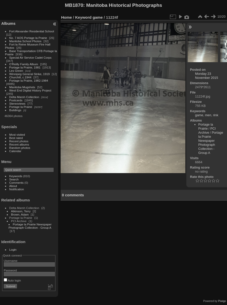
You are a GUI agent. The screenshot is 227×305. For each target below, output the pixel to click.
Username (10, 260)
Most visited (17, 134)
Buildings (15, 110)
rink (215, 115)
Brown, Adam (20, 214)
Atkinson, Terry (21, 211)
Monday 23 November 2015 (206, 76)
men (208, 115)
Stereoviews (17, 103)
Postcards (15, 100)
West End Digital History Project (30, 90)
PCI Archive (207, 130)
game (98, 17)
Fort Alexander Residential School (31, 31)
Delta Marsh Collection (24, 97)
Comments (16, 182)
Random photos (19, 147)
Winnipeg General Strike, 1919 (29, 74)
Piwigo (222, 300)
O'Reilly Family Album (23, 64)
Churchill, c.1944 (20, 77)
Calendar (15, 151)
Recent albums (19, 144)
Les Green (16, 70)
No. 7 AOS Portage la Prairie (28, 37)
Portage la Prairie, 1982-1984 (28, 80)
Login (13, 249)
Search (14, 179)
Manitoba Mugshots (22, 87)
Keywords (15, 176)
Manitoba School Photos (25, 41)
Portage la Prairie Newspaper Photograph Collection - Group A (30, 226)
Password (10, 270)
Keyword (83, 17)
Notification (16, 189)
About (13, 185)
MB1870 (74, 5)
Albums (8, 23)
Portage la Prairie (20, 106)
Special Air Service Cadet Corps (30, 57)
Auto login (12, 280)
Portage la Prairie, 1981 (25, 67)
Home (66, 17)
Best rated (16, 137)
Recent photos (19, 141)
